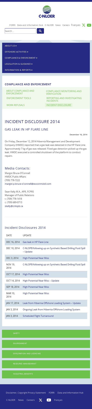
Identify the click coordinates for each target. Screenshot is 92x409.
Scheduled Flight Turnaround (38, 315)
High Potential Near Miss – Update (41, 280)
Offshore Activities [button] (16, 51)
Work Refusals (16, 105)
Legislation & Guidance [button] (19, 63)
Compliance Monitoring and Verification (64, 92)
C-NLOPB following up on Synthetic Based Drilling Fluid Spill (54, 264)
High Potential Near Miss (36, 258)
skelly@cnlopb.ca (14, 206)
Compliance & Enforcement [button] (21, 57)
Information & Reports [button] (19, 70)
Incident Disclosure (58, 105)
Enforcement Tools (19, 98)
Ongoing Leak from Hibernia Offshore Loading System (51, 309)
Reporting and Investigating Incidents (64, 99)
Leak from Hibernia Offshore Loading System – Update (52, 303)
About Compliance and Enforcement (20, 92)
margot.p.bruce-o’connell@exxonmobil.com (28, 183)
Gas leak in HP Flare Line (35, 242)
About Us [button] (11, 45)
